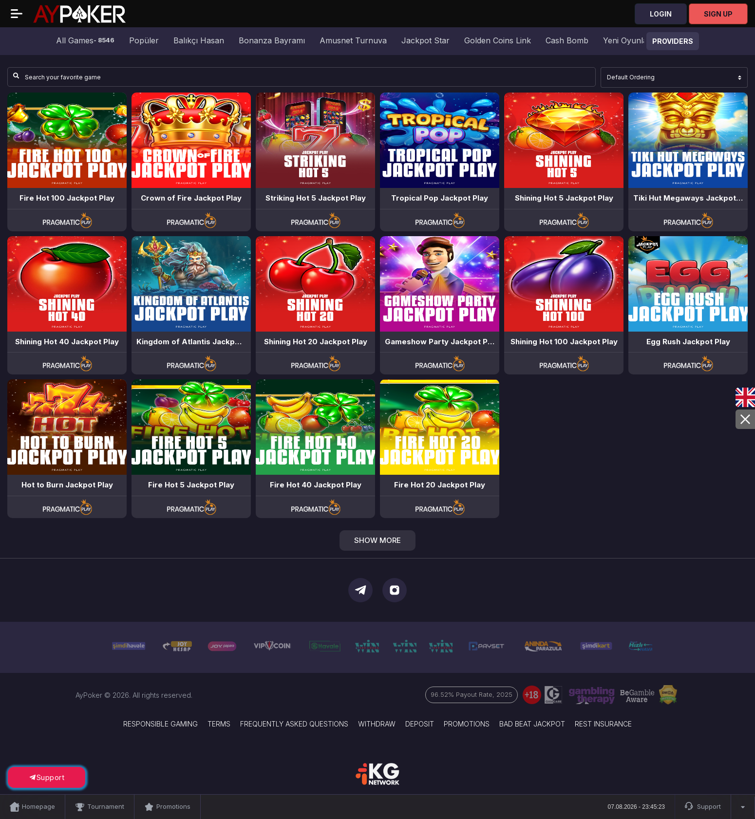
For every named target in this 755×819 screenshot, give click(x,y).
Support (703, 807)
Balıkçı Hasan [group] (198, 40)
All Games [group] (85, 40)
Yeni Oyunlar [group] (627, 40)
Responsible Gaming (160, 724)
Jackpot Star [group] (425, 40)
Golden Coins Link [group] (497, 40)
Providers (672, 41)
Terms (219, 724)
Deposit (419, 724)
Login (661, 14)
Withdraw (377, 724)
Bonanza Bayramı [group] (272, 40)
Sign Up (718, 14)
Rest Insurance (603, 724)
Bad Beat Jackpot (532, 724)
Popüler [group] (144, 40)
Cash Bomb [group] (567, 40)
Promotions (467, 724)
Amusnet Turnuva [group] (353, 40)
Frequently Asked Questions (294, 724)
